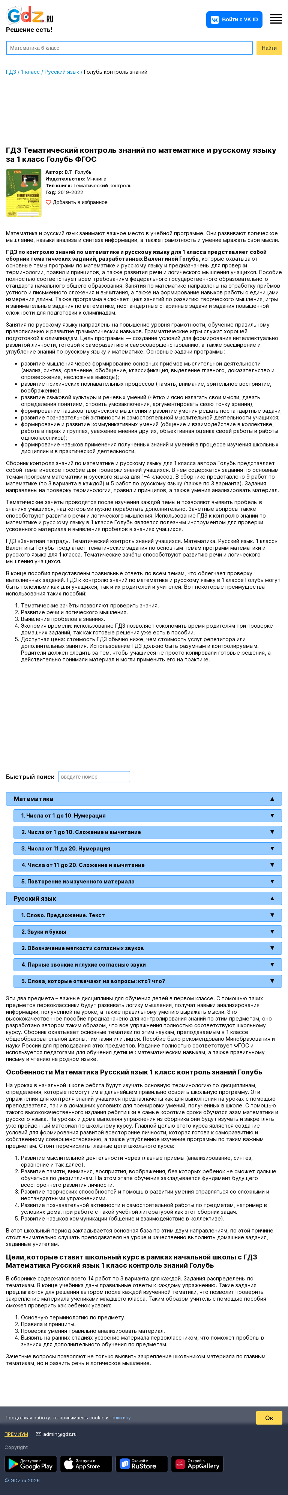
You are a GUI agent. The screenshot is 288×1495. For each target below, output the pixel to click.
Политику (120, 1417)
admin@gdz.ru (59, 1434)
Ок (269, 1418)
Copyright (16, 1447)
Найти (269, 48)
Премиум (16, 1434)
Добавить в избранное (80, 202)
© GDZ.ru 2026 (22, 1480)
